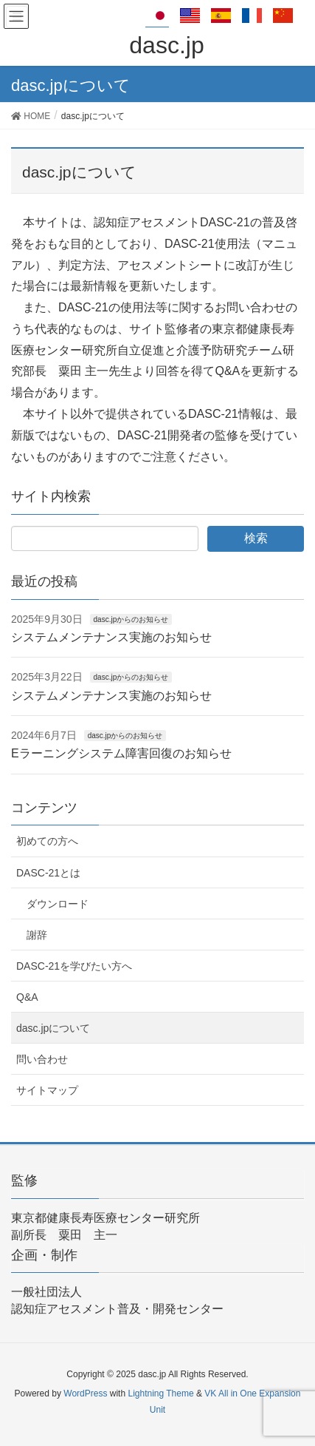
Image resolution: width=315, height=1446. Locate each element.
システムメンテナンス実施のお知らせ (111, 637)
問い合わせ (42, 1059)
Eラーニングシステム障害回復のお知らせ (121, 753)
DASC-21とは (48, 873)
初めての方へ (47, 841)
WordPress (85, 1393)
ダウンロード (58, 904)
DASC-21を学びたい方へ (74, 966)
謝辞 (37, 935)
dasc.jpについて (53, 1028)
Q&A (27, 997)
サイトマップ (47, 1090)
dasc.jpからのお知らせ (131, 619)
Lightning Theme (160, 1393)
